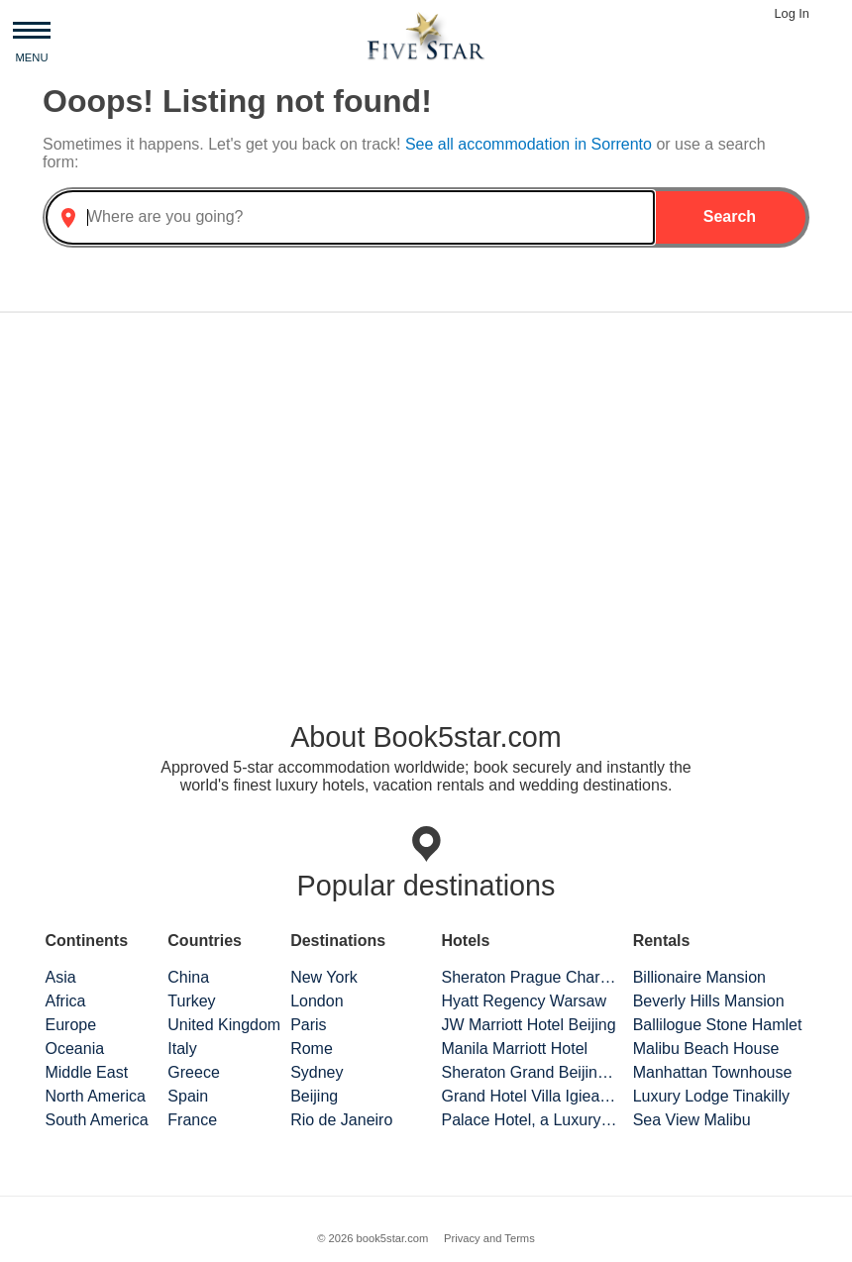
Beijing (314, 1096)
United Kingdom (223, 1024)
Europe (70, 1024)
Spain (187, 1096)
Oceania (74, 1048)
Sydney (316, 1072)
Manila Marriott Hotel (514, 1048)
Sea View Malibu (692, 1119)
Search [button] (729, 216)
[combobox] (350, 217)
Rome (311, 1048)
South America (96, 1119)
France (192, 1119)
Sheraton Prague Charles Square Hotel (529, 977)
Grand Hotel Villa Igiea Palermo (529, 1096)
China (188, 977)
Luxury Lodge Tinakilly (711, 1096)
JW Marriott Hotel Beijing (528, 1024)
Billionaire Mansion (699, 977)
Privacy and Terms (489, 1238)
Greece (193, 1072)
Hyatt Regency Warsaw (523, 1001)
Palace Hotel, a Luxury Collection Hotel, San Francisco (529, 1119)
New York (324, 977)
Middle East (86, 1072)
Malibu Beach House (706, 1048)
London (316, 1001)
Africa (65, 1001)
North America (95, 1096)
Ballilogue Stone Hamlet (717, 1024)
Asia (60, 977)
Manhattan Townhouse (713, 1072)
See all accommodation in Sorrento (530, 144)
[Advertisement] (426, 483)
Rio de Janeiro (341, 1119)
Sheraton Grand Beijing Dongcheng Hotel (529, 1072)
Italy (181, 1048)
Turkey (191, 1001)
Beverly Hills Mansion (709, 1001)
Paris (308, 1024)
